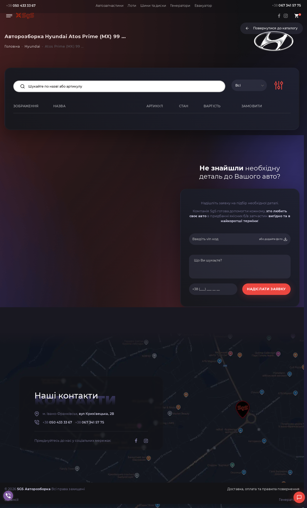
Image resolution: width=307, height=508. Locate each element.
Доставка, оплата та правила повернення (263, 489)
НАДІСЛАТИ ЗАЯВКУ (266, 289)
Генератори (180, 6)
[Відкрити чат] (299, 497)
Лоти (132, 6)
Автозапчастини (109, 6)
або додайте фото (273, 239)
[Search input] (119, 86)
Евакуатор (203, 6)
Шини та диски (153, 6)
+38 (21, 6)
